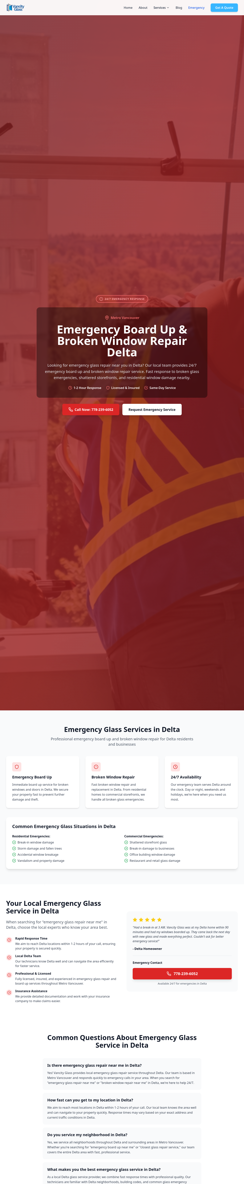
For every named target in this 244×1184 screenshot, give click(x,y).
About (143, 8)
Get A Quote (224, 8)
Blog (179, 8)
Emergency (196, 8)
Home (128, 8)
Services (161, 8)
